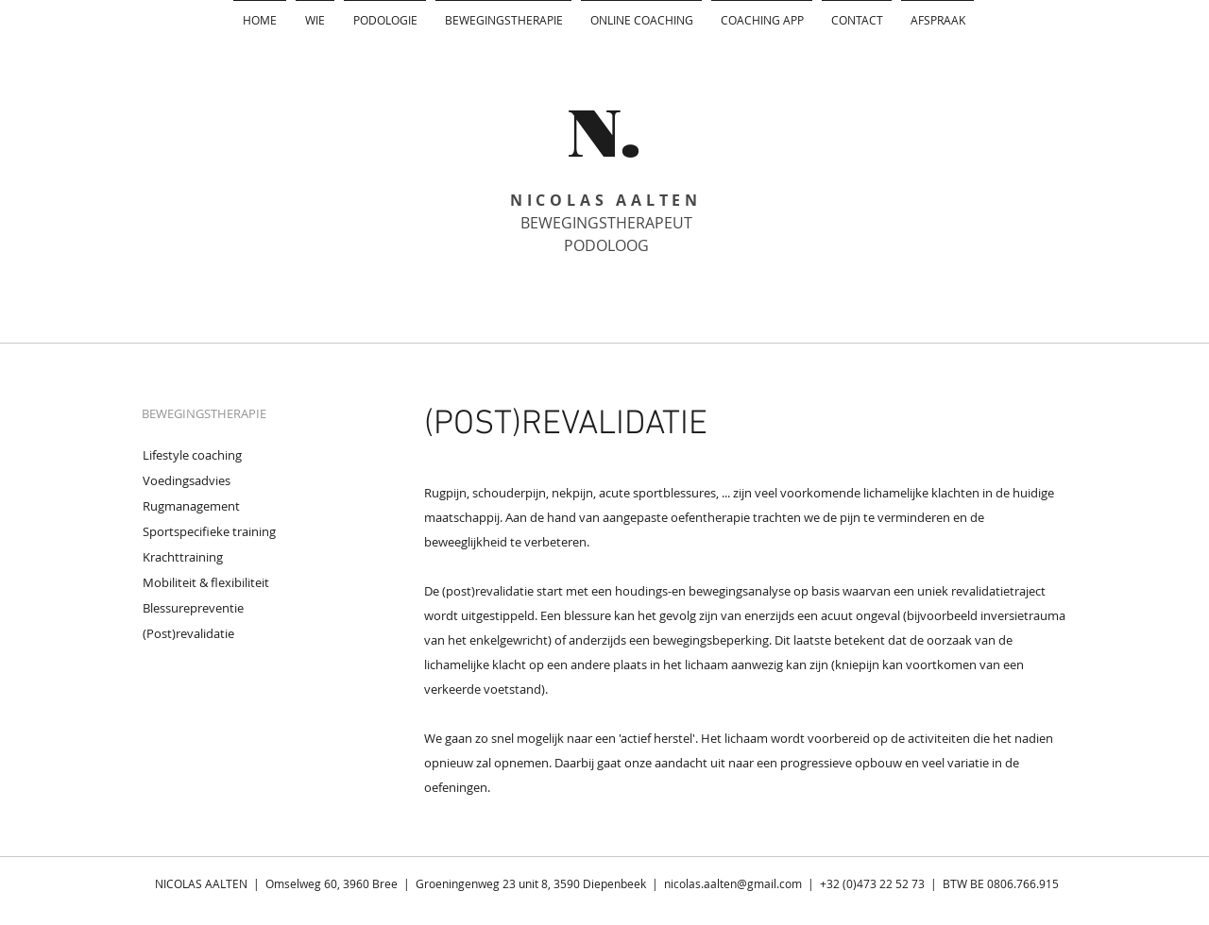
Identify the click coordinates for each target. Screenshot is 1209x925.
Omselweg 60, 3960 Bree (332, 883)
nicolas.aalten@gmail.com (733, 883)
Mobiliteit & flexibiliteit (206, 582)
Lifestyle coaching (192, 454)
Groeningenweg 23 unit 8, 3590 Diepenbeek (531, 883)
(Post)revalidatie (188, 633)
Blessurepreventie (193, 607)
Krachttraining (183, 556)
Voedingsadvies (186, 480)
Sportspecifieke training (209, 531)
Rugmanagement (191, 505)
